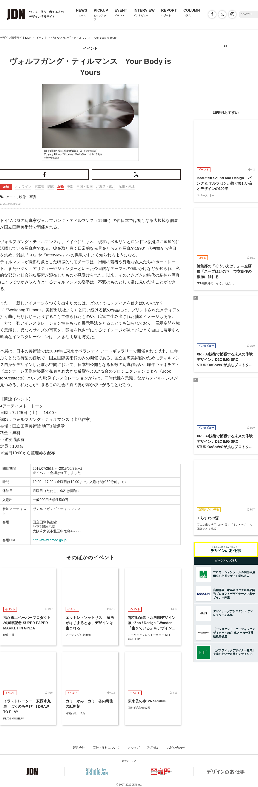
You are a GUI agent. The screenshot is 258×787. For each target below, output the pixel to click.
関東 (51, 186)
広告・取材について (106, 747)
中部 (70, 186)
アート (11, 197)
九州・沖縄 (126, 186)
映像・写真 (27, 197)
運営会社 (79, 747)
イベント (90, 49)
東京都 (39, 186)
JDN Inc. (137, 784)
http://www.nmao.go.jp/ (50, 540)
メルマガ (133, 747)
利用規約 (153, 747)
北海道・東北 (105, 186)
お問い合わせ (176, 747)
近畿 (60, 186)
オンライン (23, 186)
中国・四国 (85, 186)
